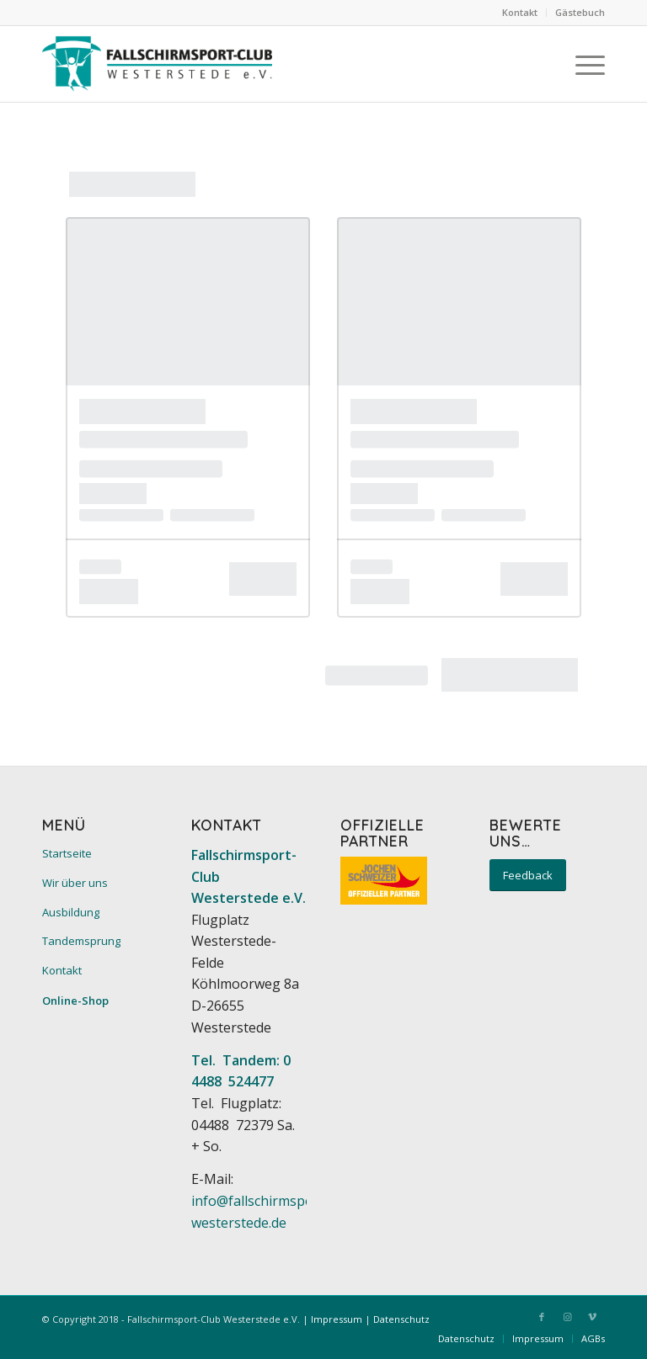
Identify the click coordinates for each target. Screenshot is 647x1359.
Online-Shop (75, 1000)
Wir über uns (75, 882)
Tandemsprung (81, 940)
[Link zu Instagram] (567, 1317)
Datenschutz (401, 1319)
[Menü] (582, 64)
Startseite (67, 853)
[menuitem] (520, 12)
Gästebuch (580, 12)
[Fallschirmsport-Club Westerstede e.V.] (157, 64)
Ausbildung (70, 912)
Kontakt (519, 12)
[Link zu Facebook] (541, 1317)
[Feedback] (527, 875)
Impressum (336, 1319)
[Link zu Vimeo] (592, 1317)
